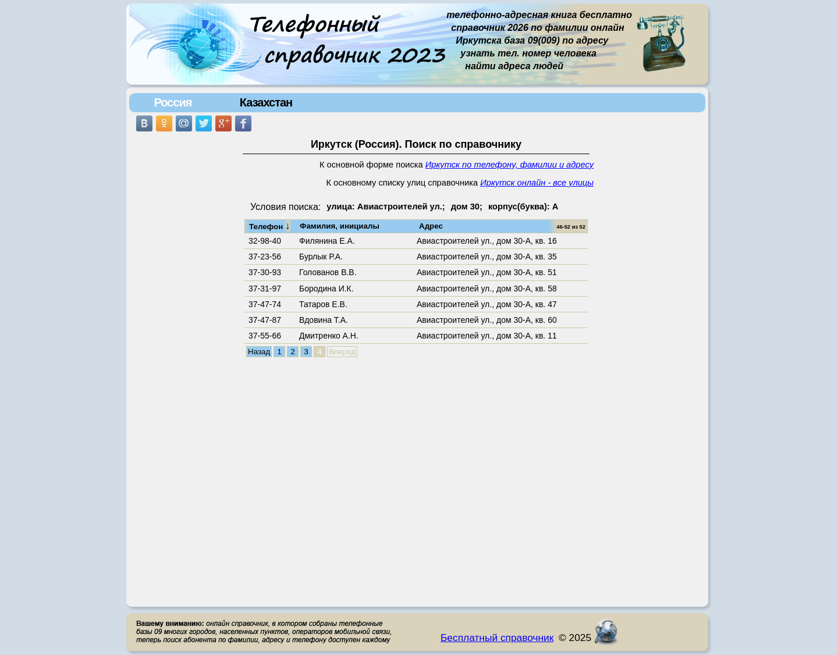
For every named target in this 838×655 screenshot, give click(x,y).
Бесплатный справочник (497, 637)
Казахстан (266, 102)
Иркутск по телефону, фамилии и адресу (509, 164)
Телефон (269, 226)
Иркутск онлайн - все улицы (537, 182)
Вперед (342, 351)
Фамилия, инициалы (339, 226)
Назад (259, 351)
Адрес (431, 226)
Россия (172, 102)
